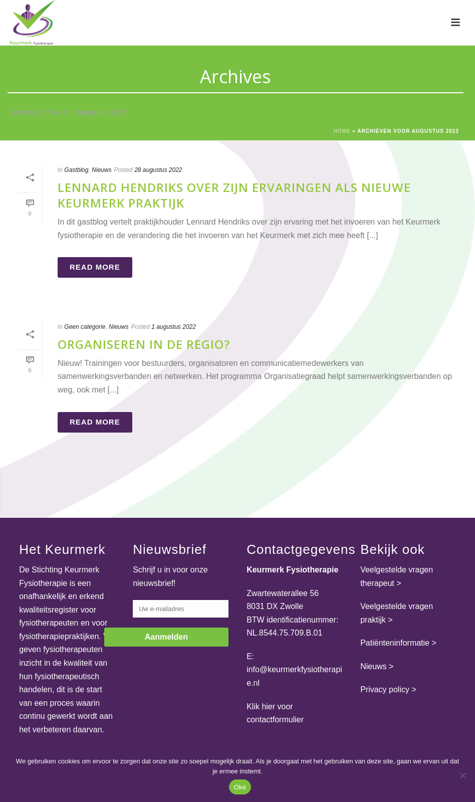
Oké (240, 787)
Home (342, 131)
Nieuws (101, 169)
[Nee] (462, 775)
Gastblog (76, 169)
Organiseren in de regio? (144, 344)
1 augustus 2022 (173, 326)
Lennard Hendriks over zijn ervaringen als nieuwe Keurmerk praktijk (234, 195)
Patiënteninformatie (394, 643)
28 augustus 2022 (158, 169)
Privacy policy (384, 689)
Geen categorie (84, 326)
